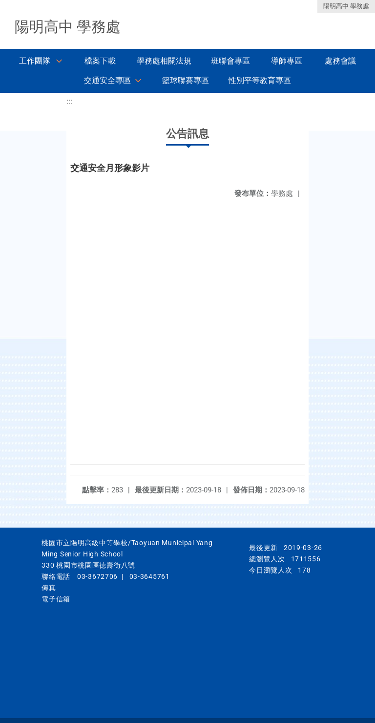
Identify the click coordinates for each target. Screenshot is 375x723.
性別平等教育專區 (260, 80)
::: (69, 101)
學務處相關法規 (164, 60)
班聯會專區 (230, 60)
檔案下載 (100, 60)
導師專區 (286, 60)
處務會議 (340, 60)
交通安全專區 (107, 80)
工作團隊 (34, 60)
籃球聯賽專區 (185, 80)
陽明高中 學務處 (346, 6)
